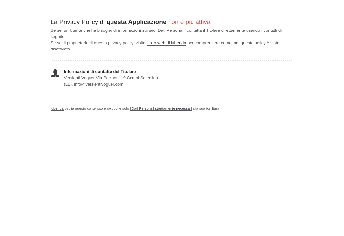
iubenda (57, 108)
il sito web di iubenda (166, 42)
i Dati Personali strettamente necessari (161, 108)
